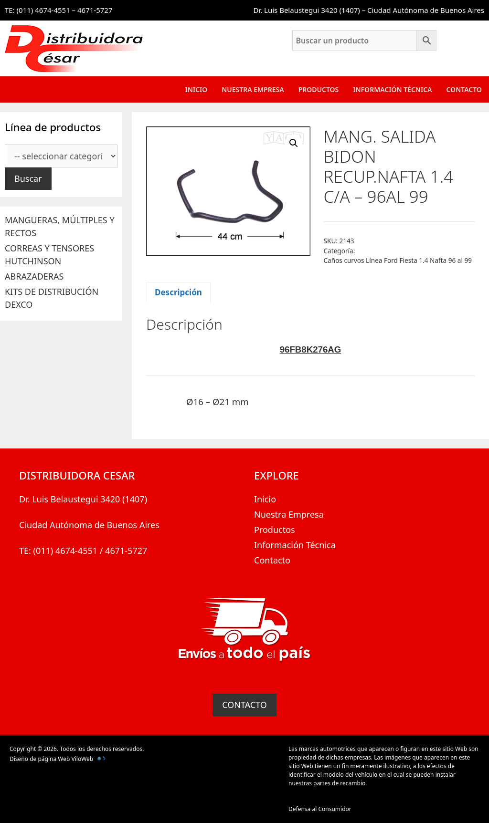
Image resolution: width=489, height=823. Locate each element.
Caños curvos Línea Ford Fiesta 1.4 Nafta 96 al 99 (398, 260)
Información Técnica (392, 89)
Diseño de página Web (40, 759)
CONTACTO (244, 704)
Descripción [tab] (178, 292)
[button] (293, 143)
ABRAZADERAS (34, 276)
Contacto (464, 89)
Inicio (196, 89)
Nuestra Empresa (253, 89)
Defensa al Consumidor (319, 809)
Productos (318, 89)
